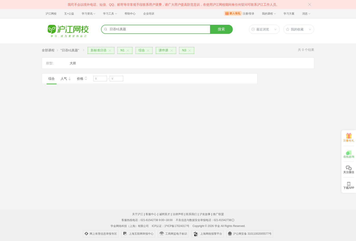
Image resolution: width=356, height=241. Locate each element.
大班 (73, 63)
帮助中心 (130, 13)
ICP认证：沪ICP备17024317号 (170, 226)
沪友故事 (205, 214)
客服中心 (151, 214)
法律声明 (178, 214)
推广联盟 (218, 214)
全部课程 (48, 50)
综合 (51, 78)
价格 (82, 78)
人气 (66, 78)
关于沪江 (137, 214)
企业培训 (148, 13)
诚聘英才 (164, 214)
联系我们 (191, 214)
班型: (49, 63)
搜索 (221, 29)
